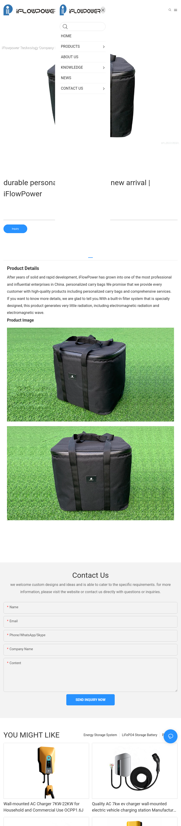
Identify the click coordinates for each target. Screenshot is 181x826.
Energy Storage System (100, 735)
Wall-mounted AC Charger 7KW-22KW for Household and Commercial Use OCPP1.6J (43, 806)
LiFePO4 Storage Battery (139, 735)
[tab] (90, 256)
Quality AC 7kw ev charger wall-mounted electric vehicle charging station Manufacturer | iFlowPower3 (134, 807)
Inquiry (15, 229)
